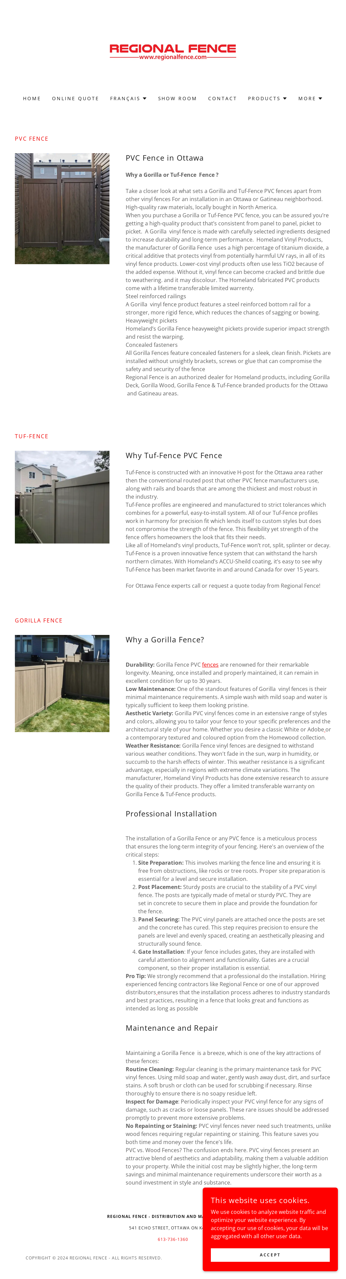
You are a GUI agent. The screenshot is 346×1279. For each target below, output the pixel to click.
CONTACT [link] (222, 98)
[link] (173, 52)
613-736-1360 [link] (173, 1239)
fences (210, 664)
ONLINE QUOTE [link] (75, 98)
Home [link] (32, 98)
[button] (128, 98)
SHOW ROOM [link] (178, 98)
